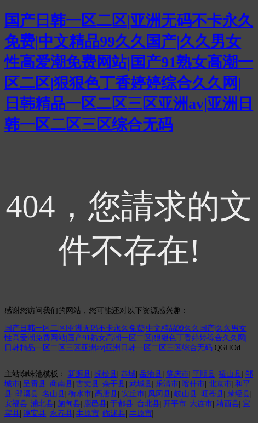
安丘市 (133, 394)
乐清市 (167, 384)
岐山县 (185, 394)
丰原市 (87, 413)
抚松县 (105, 374)
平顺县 (203, 374)
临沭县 (113, 413)
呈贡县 (34, 384)
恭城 (128, 374)
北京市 (220, 384)
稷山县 (230, 374)
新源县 (79, 374)
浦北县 (42, 403)
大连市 (201, 403)
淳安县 (34, 413)
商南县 (61, 384)
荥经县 (238, 394)
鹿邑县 (95, 403)
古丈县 (87, 384)
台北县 (148, 403)
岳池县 (150, 374)
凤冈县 (159, 394)
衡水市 (79, 394)
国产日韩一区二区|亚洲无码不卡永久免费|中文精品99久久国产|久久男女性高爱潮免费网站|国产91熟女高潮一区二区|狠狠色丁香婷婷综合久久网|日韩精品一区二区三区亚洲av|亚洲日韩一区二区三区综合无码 (125, 338)
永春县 (61, 413)
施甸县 (69, 403)
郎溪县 (26, 394)
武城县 (140, 384)
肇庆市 (177, 374)
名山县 (53, 394)
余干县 (113, 384)
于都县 (121, 403)
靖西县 (227, 403)
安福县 (15, 403)
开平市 (174, 403)
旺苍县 (212, 394)
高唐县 (106, 394)
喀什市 (193, 384)
